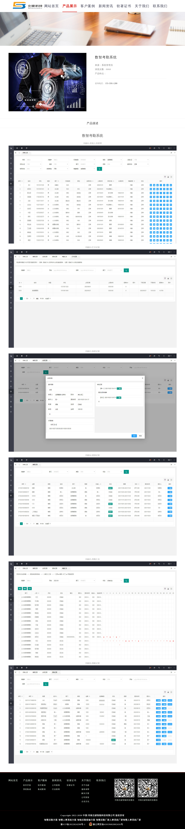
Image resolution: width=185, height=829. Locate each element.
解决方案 (85, 793)
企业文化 (85, 801)
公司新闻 (56, 784)
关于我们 (142, 6)
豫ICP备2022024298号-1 (73, 824)
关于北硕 (85, 784)
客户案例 (88, 6)
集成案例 (42, 788)
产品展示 (69, 6)
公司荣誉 (85, 797)
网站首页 (51, 6)
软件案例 (42, 784)
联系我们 (160, 6)
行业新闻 (56, 788)
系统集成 (27, 788)
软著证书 (124, 6)
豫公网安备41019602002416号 (108, 824)
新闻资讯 (106, 6)
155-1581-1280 (111, 83)
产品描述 (92, 123)
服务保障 (85, 788)
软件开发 (27, 784)
